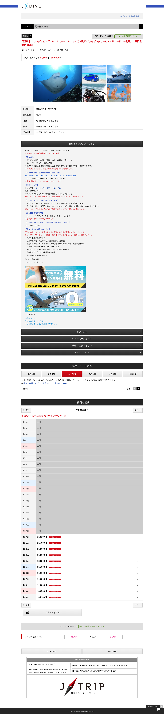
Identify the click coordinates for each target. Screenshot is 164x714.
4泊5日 (113, 637)
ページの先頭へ (154, 706)
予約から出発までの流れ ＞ (35, 321)
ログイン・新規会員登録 (129, 16)
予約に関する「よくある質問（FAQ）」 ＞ (41, 324)
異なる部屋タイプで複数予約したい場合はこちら (44, 383)
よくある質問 (51, 651)
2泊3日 (74, 637)
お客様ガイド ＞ (31, 318)
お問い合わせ (112, 651)
